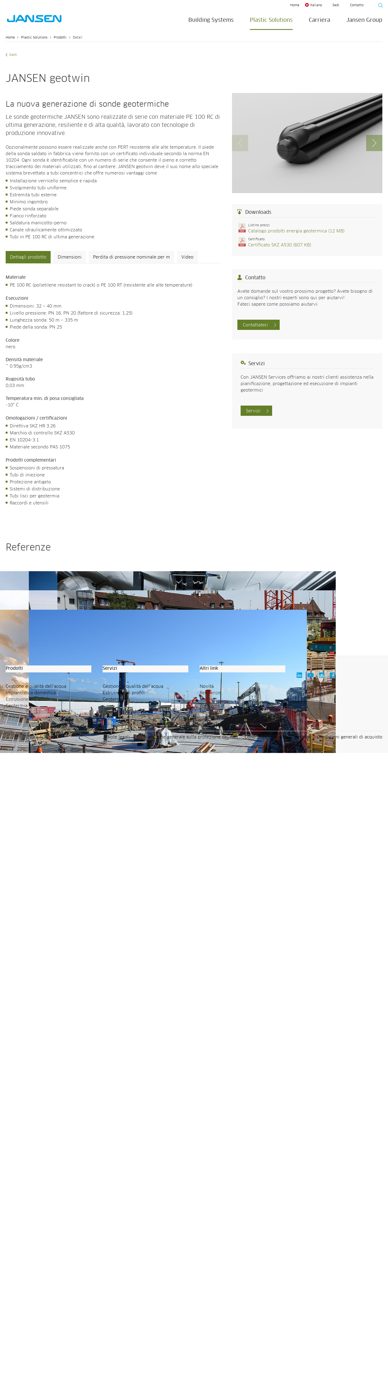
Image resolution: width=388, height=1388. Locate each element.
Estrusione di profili (124, 1328)
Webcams (210, 1341)
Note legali (118, 1372)
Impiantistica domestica (31, 1328)
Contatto (356, 5)
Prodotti (60, 37)
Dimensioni (70, 257)
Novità (207, 1321)
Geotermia (16, 1341)
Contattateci (255, 325)
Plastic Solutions (271, 20)
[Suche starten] (379, 6)
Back (12, 55)
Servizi (253, 411)
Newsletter (211, 1347)
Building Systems (211, 20)
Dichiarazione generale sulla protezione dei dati (187, 1372)
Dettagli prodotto (28, 257)
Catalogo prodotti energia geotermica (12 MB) (296, 231)
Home (294, 5)
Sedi (335, 5)
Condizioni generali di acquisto (349, 1372)
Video (187, 257)
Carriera (319, 20)
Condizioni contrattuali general (277, 1372)
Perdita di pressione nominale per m (131, 257)
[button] (374, 143)
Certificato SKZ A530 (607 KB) (279, 245)
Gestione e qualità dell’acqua (36, 1321)
